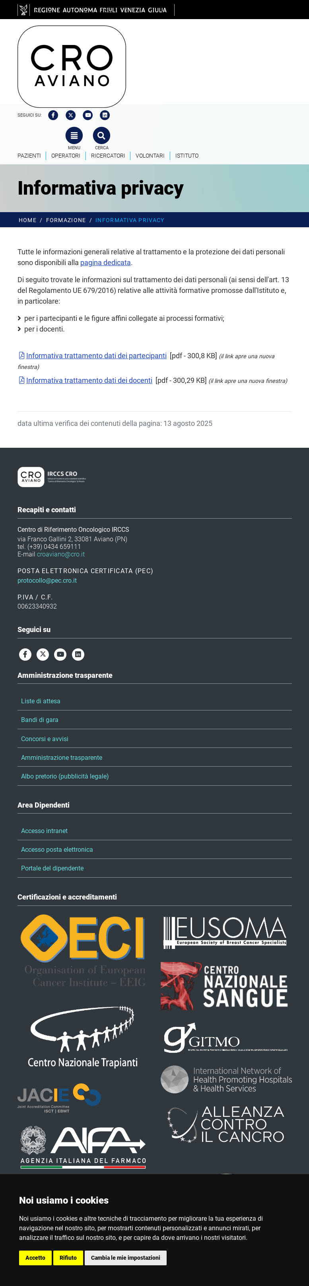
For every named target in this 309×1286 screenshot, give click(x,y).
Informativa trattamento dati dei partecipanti (92, 355)
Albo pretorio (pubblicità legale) (65, 776)
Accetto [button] (35, 1258)
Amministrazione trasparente (61, 757)
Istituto (186, 155)
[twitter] (68, 115)
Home (28, 220)
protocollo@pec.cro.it (47, 580)
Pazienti (29, 155)
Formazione (66, 220)
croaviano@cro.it (61, 554)
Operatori (65, 155)
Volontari (150, 155)
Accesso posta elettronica (57, 849)
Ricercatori (108, 155)
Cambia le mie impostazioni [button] (125, 1258)
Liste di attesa (40, 701)
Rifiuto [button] (68, 1258)
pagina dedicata (105, 262)
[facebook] (51, 115)
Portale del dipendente (52, 868)
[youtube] (85, 115)
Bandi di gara (39, 720)
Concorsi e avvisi (44, 739)
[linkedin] (103, 115)
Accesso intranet (44, 831)
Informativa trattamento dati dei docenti (85, 380)
